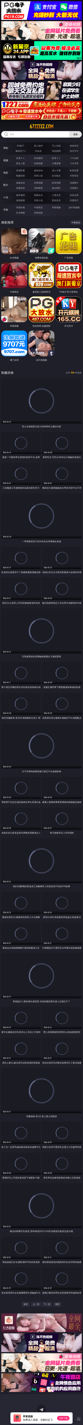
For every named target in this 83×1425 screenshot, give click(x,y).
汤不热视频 (74, 207)
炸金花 (38, 150)
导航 (5, 209)
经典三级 (38, 175)
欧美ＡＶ (56, 158)
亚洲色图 (38, 182)
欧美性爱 (74, 170)
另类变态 (74, 175)
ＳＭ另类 (74, 163)
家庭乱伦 (38, 195)
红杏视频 (20, 212)
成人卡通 (56, 170)
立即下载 (63, 1418)
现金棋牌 (56, 150)
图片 (5, 185)
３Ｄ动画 (74, 158)
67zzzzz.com (41, 126)
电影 (5, 172)
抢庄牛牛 (74, 150)
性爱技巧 (74, 200)
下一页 (47, 1304)
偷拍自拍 (38, 170)
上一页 (36, 1304)
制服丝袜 (20, 175)
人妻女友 (56, 195)
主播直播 (56, 163)
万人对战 (56, 145)
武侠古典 (74, 195)
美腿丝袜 (20, 187)
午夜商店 (38, 207)
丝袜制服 (38, 163)
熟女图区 (56, 187)
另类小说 (38, 200)
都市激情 (20, 195)
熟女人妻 (20, 163)
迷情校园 (20, 200)
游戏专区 (74, 145)
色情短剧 (38, 212)
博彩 (5, 148)
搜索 (75, 134)
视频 (5, 160)
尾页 (57, 1304)
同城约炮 (20, 207)
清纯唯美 (38, 187)
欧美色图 (56, 182)
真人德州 (38, 145)
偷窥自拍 (20, 182)
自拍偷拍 (38, 158)
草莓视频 (56, 207)
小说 (5, 197)
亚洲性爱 (20, 170)
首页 (25, 1304)
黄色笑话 (56, 200)
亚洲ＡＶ (20, 158)
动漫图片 (74, 182)
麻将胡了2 (20, 150)
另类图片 (74, 187)
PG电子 (20, 145)
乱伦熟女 (56, 175)
